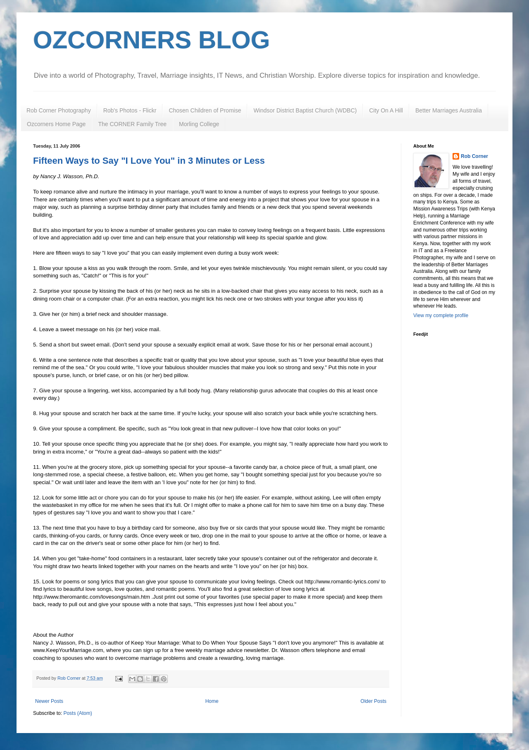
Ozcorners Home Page (56, 124)
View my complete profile (440, 315)
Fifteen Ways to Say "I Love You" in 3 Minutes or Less (149, 160)
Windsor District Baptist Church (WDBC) (305, 110)
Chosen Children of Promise (205, 110)
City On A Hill (386, 110)
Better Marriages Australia (448, 110)
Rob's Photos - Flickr (130, 110)
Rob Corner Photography (58, 110)
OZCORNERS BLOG (151, 40)
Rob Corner (474, 156)
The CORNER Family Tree (132, 124)
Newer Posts (49, 701)
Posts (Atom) (77, 713)
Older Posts (373, 701)
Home (212, 701)
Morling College (199, 124)
